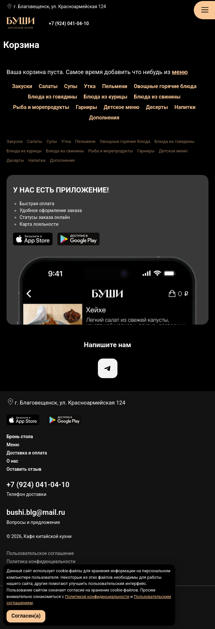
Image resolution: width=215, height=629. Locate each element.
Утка (90, 86)
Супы (70, 86)
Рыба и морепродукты (41, 107)
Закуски (22, 86)
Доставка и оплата (27, 452)
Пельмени (114, 86)
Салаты (48, 86)
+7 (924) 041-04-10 (69, 23)
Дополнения (104, 118)
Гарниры (86, 107)
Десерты (157, 107)
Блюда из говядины (52, 97)
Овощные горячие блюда (165, 86)
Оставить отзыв (24, 469)
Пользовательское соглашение (40, 553)
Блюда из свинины (157, 97)
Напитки (185, 107)
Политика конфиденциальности (41, 561)
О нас (12, 461)
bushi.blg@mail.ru (36, 512)
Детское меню (122, 107)
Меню (13, 444)
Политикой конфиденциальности (97, 596)
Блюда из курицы (106, 97)
